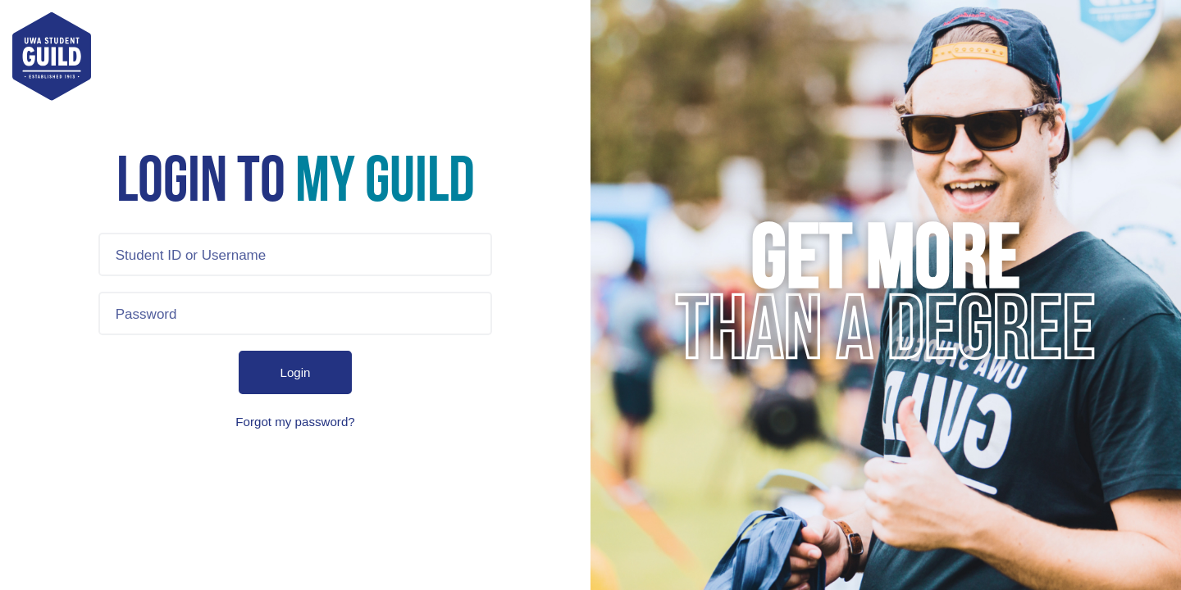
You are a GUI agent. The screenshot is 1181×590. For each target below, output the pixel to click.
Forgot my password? (294, 422)
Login (295, 372)
